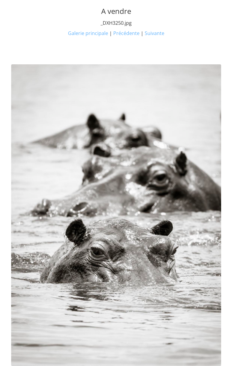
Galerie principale (88, 33)
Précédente (126, 33)
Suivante (154, 33)
